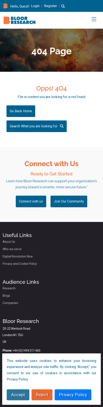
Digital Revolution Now (18, 256)
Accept (18, 394)
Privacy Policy (73, 394)
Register (50, 6)
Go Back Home (21, 111)
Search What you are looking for (36, 126)
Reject (42, 394)
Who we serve (12, 249)
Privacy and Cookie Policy (20, 263)
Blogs (6, 295)
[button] (63, 9)
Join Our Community (69, 201)
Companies (10, 302)
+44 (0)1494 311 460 (26, 350)
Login (35, 6)
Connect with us (31, 201)
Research (9, 288)
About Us (9, 241)
